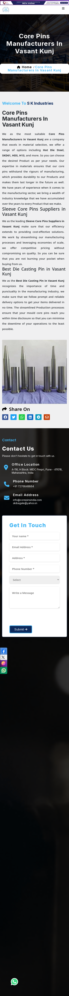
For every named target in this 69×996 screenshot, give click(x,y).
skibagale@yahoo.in (25, 503)
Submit (20, 629)
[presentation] (36, 618)
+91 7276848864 (23, 486)
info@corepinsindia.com (27, 499)
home (27, 67)
